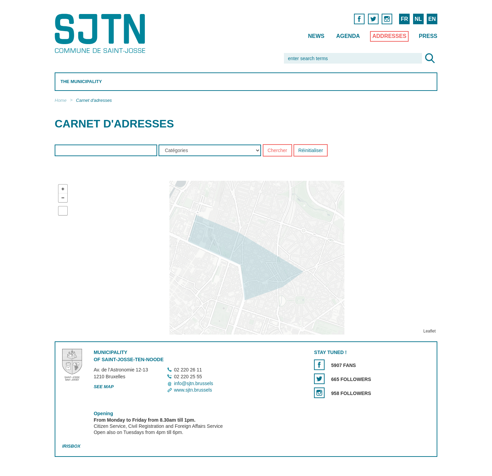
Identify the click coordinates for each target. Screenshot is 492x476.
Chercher (277, 150)
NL (418, 19)
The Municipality (81, 81)
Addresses (389, 36)
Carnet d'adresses (94, 100)
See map (104, 386)
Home (61, 100)
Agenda (348, 36)
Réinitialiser (310, 150)
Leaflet (429, 331)
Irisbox (71, 446)
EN (432, 19)
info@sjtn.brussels (193, 383)
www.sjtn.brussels (193, 390)
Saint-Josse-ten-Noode (101, 33)
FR (404, 19)
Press (428, 36)
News (316, 36)
